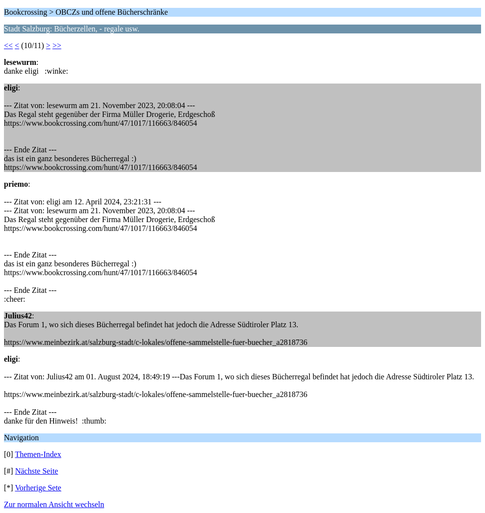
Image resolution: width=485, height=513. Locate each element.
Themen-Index (38, 454)
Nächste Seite (36, 471)
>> (57, 45)
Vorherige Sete (38, 488)
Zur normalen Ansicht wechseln (54, 504)
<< (8, 45)
